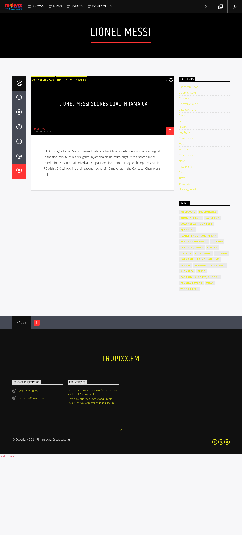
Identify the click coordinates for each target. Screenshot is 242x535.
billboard (187, 288)
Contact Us (102, 6)
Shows (38, 6)
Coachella (188, 300)
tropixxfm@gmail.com (31, 475)
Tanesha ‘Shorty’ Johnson (200, 353)
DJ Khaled (187, 306)
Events (77, 6)
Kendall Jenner (191, 324)
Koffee (212, 324)
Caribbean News (43, 156)
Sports (81, 156)
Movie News (186, 214)
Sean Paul (218, 342)
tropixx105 (39, 205)
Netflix (186, 330)
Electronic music (188, 180)
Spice (201, 347)
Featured (184, 197)
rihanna (201, 342)
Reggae (185, 342)
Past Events (186, 243)
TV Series (184, 260)
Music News (186, 226)
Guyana (217, 318)
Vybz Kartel (189, 365)
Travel (182, 254)
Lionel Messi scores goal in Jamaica (103, 180)
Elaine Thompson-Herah (198, 312)
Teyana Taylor (191, 359)
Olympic (222, 330)
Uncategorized (187, 266)
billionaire (207, 288)
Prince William (208, 336)
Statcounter (8, 533)
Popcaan (186, 336)
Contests (184, 175)
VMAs (210, 359)
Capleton (213, 294)
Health (183, 203)
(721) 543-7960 (28, 468)
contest (206, 300)
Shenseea (187, 347)
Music (182, 220)
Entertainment (187, 186)
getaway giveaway (194, 318)
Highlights (65, 156)
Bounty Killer (191, 294)
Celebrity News (188, 169)
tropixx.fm (121, 435)
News (57, 6)
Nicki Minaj (203, 330)
